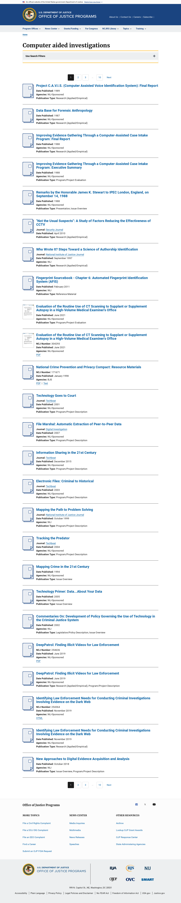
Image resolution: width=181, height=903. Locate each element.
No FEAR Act (103, 893)
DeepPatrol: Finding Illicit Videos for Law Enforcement (77, 645)
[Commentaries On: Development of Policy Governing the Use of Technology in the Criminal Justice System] (28, 627)
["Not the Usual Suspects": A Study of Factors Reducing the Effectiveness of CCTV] (28, 232)
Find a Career (29, 844)
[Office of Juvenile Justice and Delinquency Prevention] (113, 881)
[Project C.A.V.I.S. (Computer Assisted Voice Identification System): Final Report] (28, 97)
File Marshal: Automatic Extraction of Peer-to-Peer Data (78, 424)
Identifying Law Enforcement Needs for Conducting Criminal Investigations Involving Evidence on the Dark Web (93, 700)
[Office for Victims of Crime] (130, 881)
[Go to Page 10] (100, 77)
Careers (137, 17)
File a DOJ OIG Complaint (35, 830)
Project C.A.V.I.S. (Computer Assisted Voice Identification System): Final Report (97, 86)
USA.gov (146, 893)
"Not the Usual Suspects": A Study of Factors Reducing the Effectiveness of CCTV (93, 223)
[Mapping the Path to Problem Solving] (28, 521)
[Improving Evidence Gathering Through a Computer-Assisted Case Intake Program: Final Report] (28, 146)
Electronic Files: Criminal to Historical (65, 481)
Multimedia (75, 830)
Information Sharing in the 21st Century (66, 453)
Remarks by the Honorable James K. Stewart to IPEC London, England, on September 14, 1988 (92, 194)
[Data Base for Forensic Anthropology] (28, 122)
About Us (113, 17)
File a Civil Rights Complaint (37, 823)
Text (45, 383)
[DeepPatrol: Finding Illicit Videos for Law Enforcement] (28, 656)
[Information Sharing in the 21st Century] (28, 464)
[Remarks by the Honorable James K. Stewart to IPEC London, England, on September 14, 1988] (28, 203)
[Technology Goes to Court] (28, 407)
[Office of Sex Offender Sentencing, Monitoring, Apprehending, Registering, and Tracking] (147, 881)
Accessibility (21, 893)
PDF (38, 354)
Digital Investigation (56, 429)
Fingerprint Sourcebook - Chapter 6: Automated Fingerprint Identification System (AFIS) (92, 280)
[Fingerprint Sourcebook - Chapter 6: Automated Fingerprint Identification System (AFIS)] (28, 289)
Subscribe (148, 17)
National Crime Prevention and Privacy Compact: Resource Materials (88, 367)
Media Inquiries (77, 823)
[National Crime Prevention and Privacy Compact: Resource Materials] (28, 378)
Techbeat (51, 400)
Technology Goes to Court (56, 396)
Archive (119, 823)
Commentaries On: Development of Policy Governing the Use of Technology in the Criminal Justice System (95, 618)
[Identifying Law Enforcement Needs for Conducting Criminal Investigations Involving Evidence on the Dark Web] (28, 709)
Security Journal (54, 229)
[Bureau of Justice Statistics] (130, 872)
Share (158, 19)
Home (25, 34)
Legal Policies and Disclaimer (79, 893)
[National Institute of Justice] (147, 870)
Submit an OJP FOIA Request (37, 851)
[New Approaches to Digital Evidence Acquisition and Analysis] (28, 770)
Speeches (74, 844)
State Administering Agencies (130, 844)
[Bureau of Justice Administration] (113, 870)
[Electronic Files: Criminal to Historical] (28, 492)
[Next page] (110, 77)
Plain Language (38, 893)
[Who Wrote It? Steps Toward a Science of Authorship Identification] (28, 260)
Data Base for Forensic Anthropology (64, 110)
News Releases (76, 837)
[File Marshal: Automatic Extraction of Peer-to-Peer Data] (28, 435)
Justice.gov (159, 893)
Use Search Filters (35, 56)
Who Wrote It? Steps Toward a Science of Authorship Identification (87, 249)
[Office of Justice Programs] (29, 15)
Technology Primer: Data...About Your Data (69, 591)
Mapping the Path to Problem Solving (64, 510)
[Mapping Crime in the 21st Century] (28, 578)
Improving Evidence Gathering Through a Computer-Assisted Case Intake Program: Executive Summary (92, 166)
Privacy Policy (55, 893)
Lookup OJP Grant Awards (129, 830)
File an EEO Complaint (34, 837)
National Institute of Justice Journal (65, 254)
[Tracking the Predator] (28, 549)
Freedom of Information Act (125, 893)
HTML (39, 718)
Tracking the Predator (53, 538)
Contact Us (125, 17)
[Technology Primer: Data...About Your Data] (28, 603)
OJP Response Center (127, 837)
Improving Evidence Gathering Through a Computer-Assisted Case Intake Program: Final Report (92, 137)
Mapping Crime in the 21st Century (62, 567)
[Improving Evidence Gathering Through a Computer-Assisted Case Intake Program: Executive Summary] (28, 175)
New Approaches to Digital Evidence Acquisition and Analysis (82, 759)
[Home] (67, 15)
